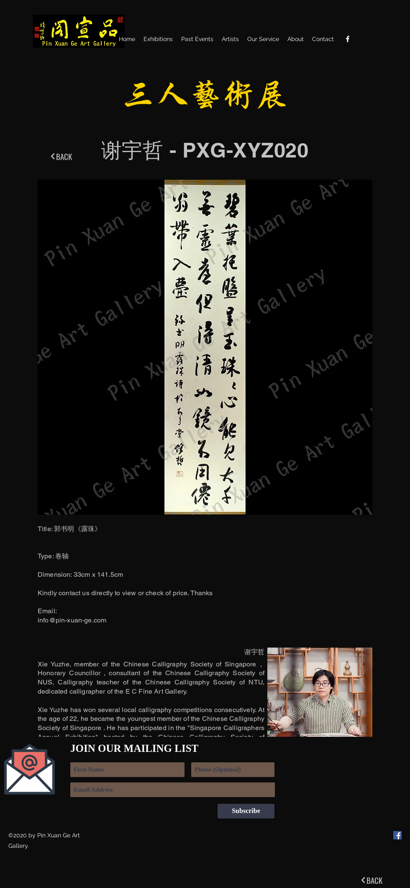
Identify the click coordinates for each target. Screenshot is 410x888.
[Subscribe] (246, 811)
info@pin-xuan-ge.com (72, 620)
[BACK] (61, 156)
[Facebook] (347, 39)
